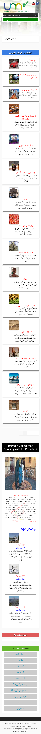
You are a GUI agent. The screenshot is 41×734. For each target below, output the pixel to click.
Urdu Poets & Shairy (23, 724)
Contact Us (16, 731)
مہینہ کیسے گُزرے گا (20, 690)
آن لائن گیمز (20, 654)
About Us (34, 728)
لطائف (20, 660)
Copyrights (27, 728)
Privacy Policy (19, 728)
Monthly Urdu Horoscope (24, 726)
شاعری (20, 708)
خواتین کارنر (20, 696)
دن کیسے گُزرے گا (21, 684)
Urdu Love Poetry (10, 724)
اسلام (20, 702)
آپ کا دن (20, 678)
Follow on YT (24, 731)
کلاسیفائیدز (20, 666)
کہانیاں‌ (20, 672)
